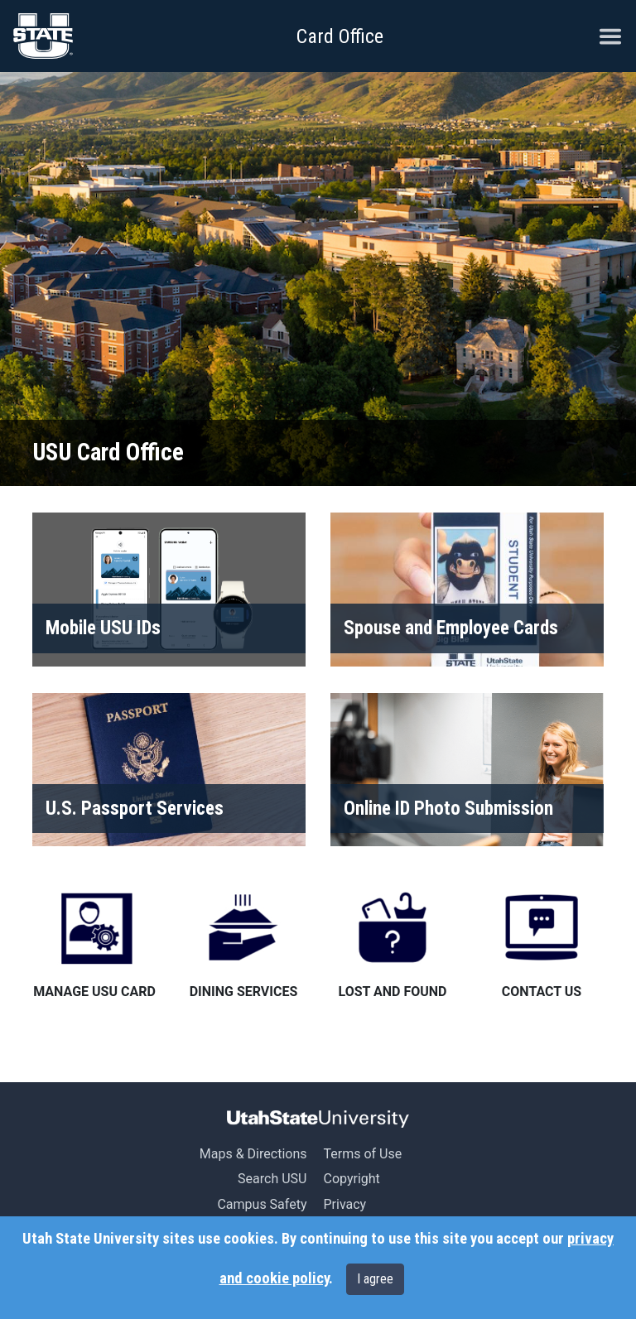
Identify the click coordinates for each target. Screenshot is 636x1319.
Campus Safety (261, 1204)
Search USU (272, 1179)
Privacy (344, 1204)
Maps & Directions (253, 1154)
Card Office (339, 36)
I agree (375, 1279)
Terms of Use (362, 1154)
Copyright (351, 1179)
